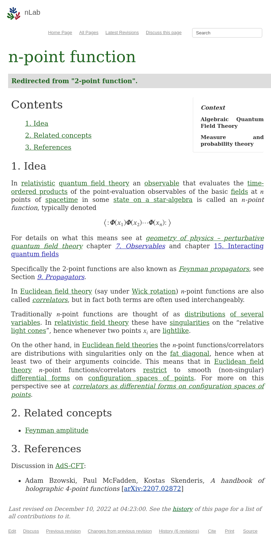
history (182, 509)
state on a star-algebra (152, 199)
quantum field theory (94, 183)
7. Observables (140, 246)
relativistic (38, 183)
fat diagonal (189, 353)
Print (229, 531)
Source (250, 531)
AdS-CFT (69, 465)
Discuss (31, 531)
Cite (212, 531)
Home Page (60, 32)
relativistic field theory (91, 322)
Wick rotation (154, 291)
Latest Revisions (122, 32)
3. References (48, 147)
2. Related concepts (58, 135)
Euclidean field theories (120, 345)
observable (161, 183)
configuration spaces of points (141, 378)
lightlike (176, 330)
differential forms (40, 378)
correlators (50, 299)
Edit (12, 531)
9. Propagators (60, 277)
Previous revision (63, 531)
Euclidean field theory (56, 291)
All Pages (89, 32)
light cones (28, 330)
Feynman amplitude (56, 430)
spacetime (61, 199)
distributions (205, 314)
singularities (189, 322)
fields (239, 191)
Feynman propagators (213, 268)
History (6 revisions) (179, 531)
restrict (155, 370)
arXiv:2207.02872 (152, 488)
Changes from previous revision (120, 531)
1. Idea (36, 123)
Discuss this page (164, 32)
